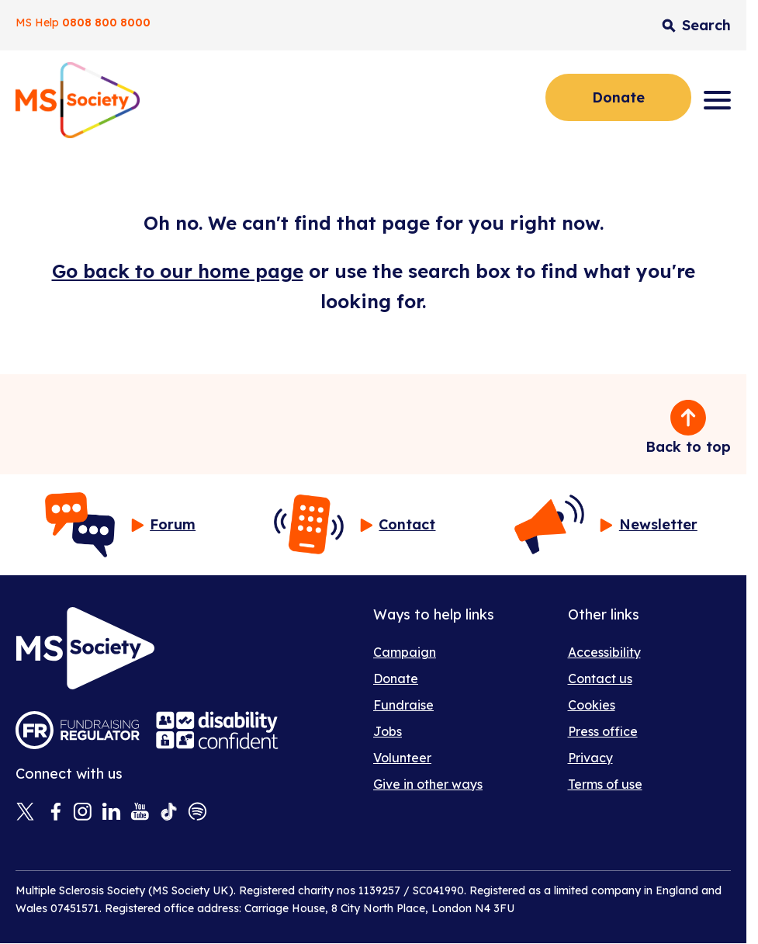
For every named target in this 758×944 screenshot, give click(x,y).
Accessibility (604, 652)
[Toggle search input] (696, 25)
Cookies (591, 705)
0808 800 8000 (106, 23)
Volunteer (402, 757)
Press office (603, 731)
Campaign (404, 652)
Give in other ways (428, 784)
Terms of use (605, 784)
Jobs (387, 731)
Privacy (590, 757)
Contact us (600, 678)
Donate (618, 97)
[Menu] (717, 100)
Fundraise (403, 705)
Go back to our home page (177, 271)
